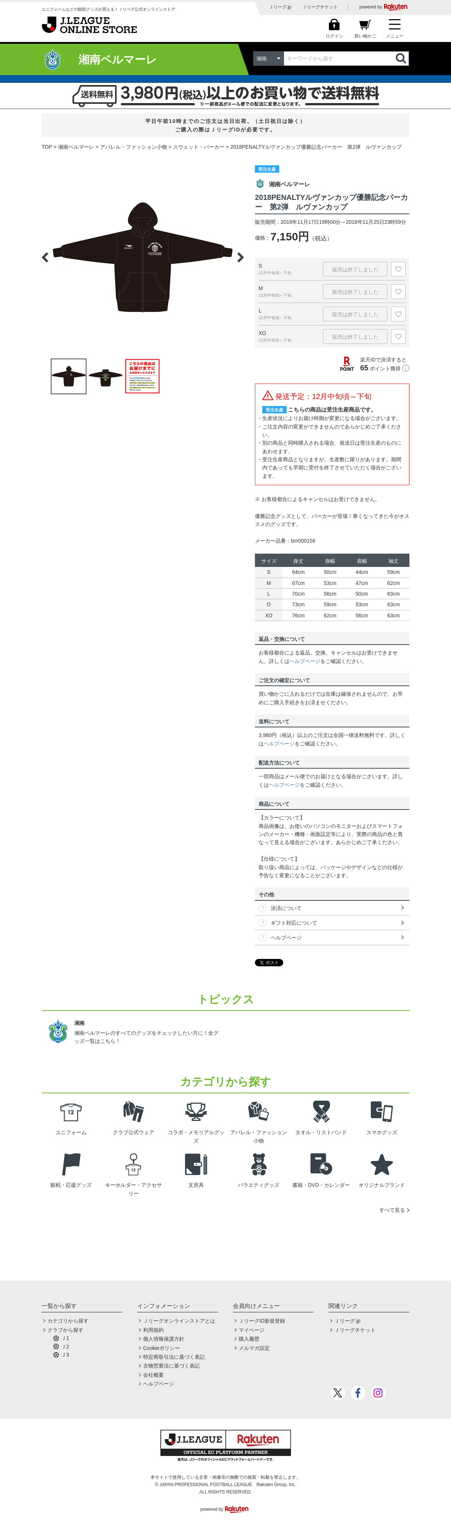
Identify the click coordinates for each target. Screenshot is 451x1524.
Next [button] (240, 257)
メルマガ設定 (254, 1348)
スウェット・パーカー (198, 147)
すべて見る (392, 1210)
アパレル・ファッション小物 (133, 147)
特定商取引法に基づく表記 (174, 1357)
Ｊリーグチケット (320, 7)
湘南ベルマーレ (76, 147)
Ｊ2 (65, 1347)
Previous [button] (45, 257)
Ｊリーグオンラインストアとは (179, 1321)
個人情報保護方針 (163, 1339)
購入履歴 (249, 1339)
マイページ (251, 1330)
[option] (143, 257)
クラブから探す (65, 1330)
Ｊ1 (65, 1338)
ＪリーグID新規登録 (262, 1321)
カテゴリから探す (68, 1321)
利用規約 (153, 1330)
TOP (47, 147)
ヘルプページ (305, 661)
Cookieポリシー (161, 1348)
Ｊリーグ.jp (280, 7)
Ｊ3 (65, 1355)
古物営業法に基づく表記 (171, 1366)
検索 (402, 59)
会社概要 (153, 1375)
